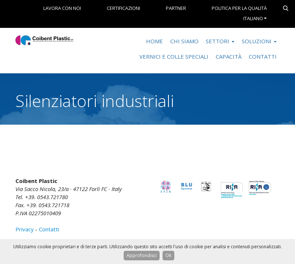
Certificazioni (123, 8)
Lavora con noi (62, 8)
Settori (220, 41)
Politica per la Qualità (239, 8)
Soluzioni (259, 41)
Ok (168, 255)
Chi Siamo (184, 41)
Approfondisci (142, 255)
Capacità (228, 56)
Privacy (24, 229)
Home (154, 41)
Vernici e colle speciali (173, 56)
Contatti (263, 56)
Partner (176, 8)
